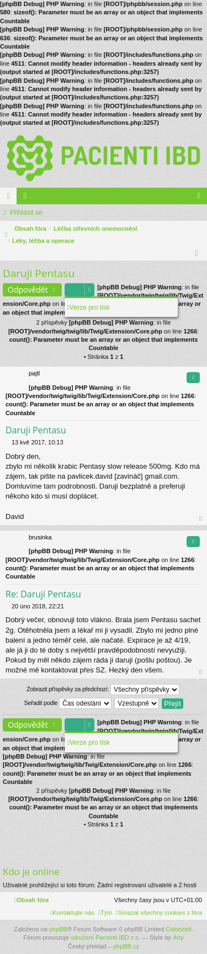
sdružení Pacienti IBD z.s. (105, 937)
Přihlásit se (26, 212)
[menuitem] (159, 912)
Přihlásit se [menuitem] (201, 198)
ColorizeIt (178, 929)
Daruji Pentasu (39, 273)
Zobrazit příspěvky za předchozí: (102, 689)
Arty (178, 937)
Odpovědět (28, 289)
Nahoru (201, 518)
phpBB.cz (126, 946)
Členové (27, 198)
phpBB (58, 929)
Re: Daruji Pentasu (43, 594)
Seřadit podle (68, 703)
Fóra (10, 198)
